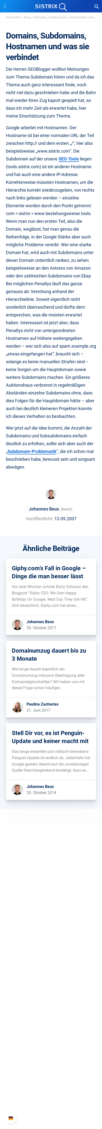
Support (51, 1067)
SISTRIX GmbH (51, 883)
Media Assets (51, 1051)
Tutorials (51, 1036)
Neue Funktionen (51, 1084)
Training (51, 1004)
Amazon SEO (51, 964)
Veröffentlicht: (39, 518)
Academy (51, 1012)
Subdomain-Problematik (32, 451)
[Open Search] (96, 6)
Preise (51, 949)
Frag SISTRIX (51, 997)
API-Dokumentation (51, 1092)
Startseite (13, 17)
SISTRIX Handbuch (51, 1076)
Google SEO (51, 956)
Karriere (51, 901)
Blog (27, 17)
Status (51, 1107)
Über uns (51, 893)
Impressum (51, 924)
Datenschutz (51, 916)
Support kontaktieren (51, 1099)
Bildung (51, 908)
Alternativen (51, 1043)
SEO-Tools (68, 158)
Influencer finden (51, 972)
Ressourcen (51, 987)
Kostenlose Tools (51, 1028)
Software (51, 939)
